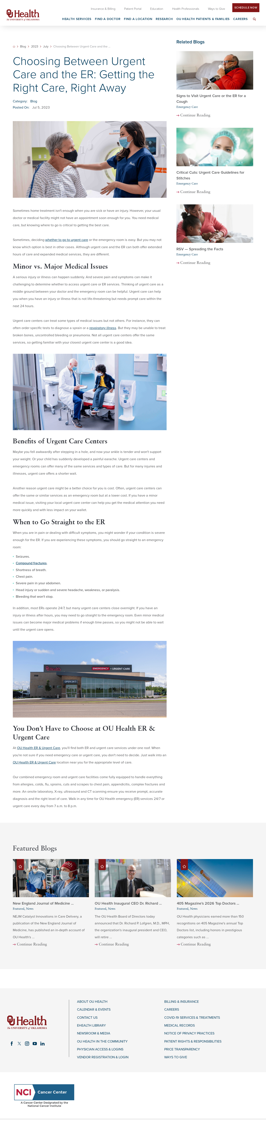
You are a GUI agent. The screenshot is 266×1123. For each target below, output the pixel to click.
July (45, 46)
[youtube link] (35, 1043)
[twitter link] (19, 1043)
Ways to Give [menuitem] (216, 9)
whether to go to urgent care (66, 240)
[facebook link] (12, 1043)
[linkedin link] (42, 1043)
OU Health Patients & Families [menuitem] (203, 19)
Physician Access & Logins (100, 1049)
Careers (171, 1010)
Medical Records (179, 1026)
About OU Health (92, 1002)
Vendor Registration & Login (102, 1057)
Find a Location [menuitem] (138, 19)
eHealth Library (91, 1026)
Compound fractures (31, 563)
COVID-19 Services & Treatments (192, 1018)
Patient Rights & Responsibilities (192, 1042)
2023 (34, 46)
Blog (23, 46)
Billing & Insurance (181, 1002)
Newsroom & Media (93, 1033)
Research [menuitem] (164, 19)
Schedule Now (245, 7)
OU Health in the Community (102, 1042)
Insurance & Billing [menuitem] (103, 9)
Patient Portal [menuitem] (132, 9)
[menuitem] (254, 22)
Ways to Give (175, 1057)
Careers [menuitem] (240, 19)
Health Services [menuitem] (77, 19)
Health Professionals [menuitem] (185, 9)
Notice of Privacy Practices (189, 1033)
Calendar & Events (93, 1010)
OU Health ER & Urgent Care (38, 748)
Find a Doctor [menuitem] (108, 19)
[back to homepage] (14, 46)
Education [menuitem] (156, 9)
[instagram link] (27, 1043)
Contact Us (87, 1018)
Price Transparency (182, 1049)
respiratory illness (102, 328)
